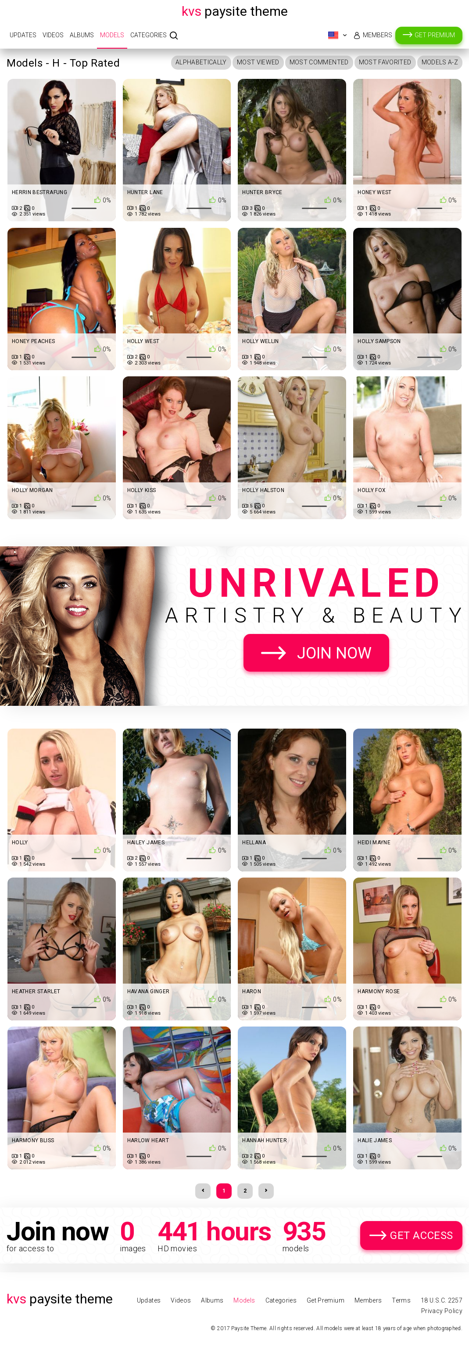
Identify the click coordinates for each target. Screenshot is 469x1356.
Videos (53, 35)
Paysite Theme (235, 11)
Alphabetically (201, 62)
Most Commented (319, 62)
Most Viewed (258, 62)
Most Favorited (385, 62)
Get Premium (435, 35)
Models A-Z (440, 62)
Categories (148, 35)
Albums (82, 35)
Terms (401, 1300)
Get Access (421, 1235)
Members (377, 35)
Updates (23, 35)
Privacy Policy (441, 1310)
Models (112, 35)
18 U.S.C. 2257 (441, 1300)
